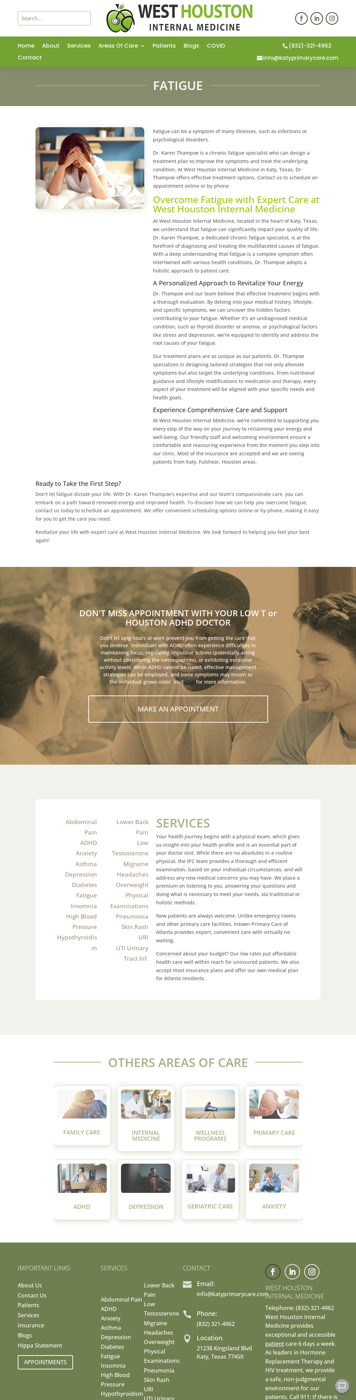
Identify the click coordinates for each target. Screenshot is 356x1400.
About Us (30, 1285)
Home (26, 46)
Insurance (31, 1325)
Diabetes (84, 885)
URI (143, 937)
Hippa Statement (40, 1345)
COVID (216, 46)
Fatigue (86, 895)
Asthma (86, 864)
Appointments (45, 1362)
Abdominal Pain (121, 1299)
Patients (164, 46)
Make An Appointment (178, 709)
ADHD (88, 843)
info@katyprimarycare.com (300, 58)
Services (79, 46)
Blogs (191, 46)
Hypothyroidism (122, 1394)
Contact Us (32, 1295)
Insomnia (84, 906)
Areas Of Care (118, 46)
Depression (81, 874)
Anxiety (86, 853)
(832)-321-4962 (310, 45)
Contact (30, 58)
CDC (190, 681)
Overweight (132, 885)
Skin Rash (134, 927)
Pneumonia (132, 916)
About (50, 46)
